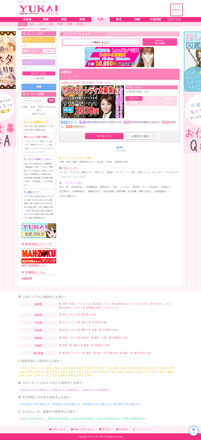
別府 (28, 200)
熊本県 (26, 196)
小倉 (166, 303)
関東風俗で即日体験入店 (66, 404)
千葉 (107, 368)
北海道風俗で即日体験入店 (34, 404)
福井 (164, 368)
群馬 (115, 368)
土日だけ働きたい (67, 196)
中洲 (79, 303)
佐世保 (29, 207)
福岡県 (38, 304)
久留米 (31, 130)
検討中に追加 (139, 136)
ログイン (176, 10)
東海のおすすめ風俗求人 (96, 389)
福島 (73, 368)
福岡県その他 (40, 130)
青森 (32, 368)
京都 (70, 371)
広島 (137, 371)
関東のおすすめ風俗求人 (66, 389)
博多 (35, 126)
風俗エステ (44, 141)
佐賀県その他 (38, 203)
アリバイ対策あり (33, 171)
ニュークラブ (40, 152)
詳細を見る (104, 136)
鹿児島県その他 (39, 218)
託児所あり (64, 191)
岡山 (113, 371)
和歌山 (104, 371)
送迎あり (45, 171)
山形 (65, 368)
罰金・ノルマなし (41, 167)
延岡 (37, 211)
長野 (172, 368)
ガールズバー (172, 172)
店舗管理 (26, 278)
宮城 (48, 368)
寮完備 (136, 187)
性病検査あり (35, 174)
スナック (30, 152)
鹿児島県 (30, 214)
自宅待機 (45, 178)
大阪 (62, 371)
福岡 (30, 375)
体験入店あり (145, 191)
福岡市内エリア (44, 126)
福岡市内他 (142, 303)
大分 (64, 322)
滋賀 (86, 371)
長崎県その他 (48, 207)
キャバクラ (39, 148)
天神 (88, 303)
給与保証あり (38, 164)
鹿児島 (37, 214)
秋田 (57, 368)
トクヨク (27, 141)
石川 (156, 368)
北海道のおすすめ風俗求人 (34, 389)
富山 (148, 368)
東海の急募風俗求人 (109, 418)
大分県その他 (37, 200)
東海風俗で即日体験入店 (126, 404)
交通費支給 (48, 164)
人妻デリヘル (29, 148)
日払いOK (27, 164)
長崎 (64, 337)
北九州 (100, 162)
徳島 (22, 375)
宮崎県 (28, 211)
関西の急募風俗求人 (135, 418)
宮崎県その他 (101, 345)
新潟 (140, 368)
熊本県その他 (39, 196)
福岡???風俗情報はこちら (38, 257)
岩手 (40, 368)
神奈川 (90, 368)
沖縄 (89, 375)
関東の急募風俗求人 (59, 418)
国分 (47, 214)
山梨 (22, 371)
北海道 (23, 368)
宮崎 (33, 211)
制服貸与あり (47, 174)
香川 (153, 371)
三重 (46, 371)
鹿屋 (30, 218)
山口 (145, 371)
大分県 (48, 196)
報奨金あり (30, 167)
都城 (42, 211)
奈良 (94, 371)
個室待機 (37, 178)
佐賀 (50, 200)
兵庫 (78, 371)
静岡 (54, 371)
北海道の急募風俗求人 (32, 418)
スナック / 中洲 (69, 76)
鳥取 (121, 371)
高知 (161, 371)
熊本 (31, 196)
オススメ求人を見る (160, 41)
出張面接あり (37, 181)
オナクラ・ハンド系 (44, 145)
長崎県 (47, 203)
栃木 (123, 368)
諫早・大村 (37, 207)
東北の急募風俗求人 (84, 418)
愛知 (30, 371)
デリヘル (35, 141)
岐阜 (38, 371)
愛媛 (169, 371)
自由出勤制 (28, 178)
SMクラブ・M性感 (104, 172)
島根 (129, 371)
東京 (81, 368)
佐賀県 (45, 200)
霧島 (42, 214)
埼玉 (99, 368)
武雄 (30, 203)
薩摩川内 (112, 353)
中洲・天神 (28, 126)
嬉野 (26, 203)
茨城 (131, 368)
